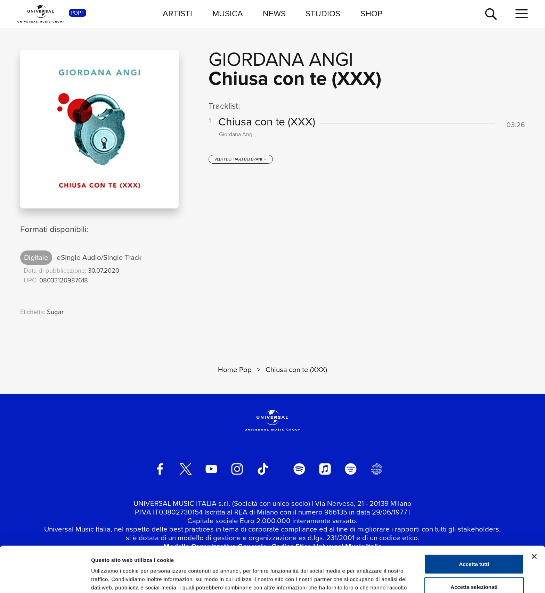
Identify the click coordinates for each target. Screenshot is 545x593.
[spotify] (299, 469)
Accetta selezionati (473, 548)
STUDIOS (323, 13)
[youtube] (211, 469)
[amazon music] (350, 469)
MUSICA (227, 13)
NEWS (274, 13)
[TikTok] (262, 469)
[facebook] (160, 469)
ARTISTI (177, 13)
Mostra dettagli (365, 579)
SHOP (371, 13)
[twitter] (185, 469)
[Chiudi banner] (534, 517)
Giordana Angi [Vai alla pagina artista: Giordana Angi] (281, 59)
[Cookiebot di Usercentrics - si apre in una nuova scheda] (45, 579)
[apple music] (325, 469)
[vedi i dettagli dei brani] (240, 159)
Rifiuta (474, 570)
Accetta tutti (474, 525)
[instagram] (237, 469)
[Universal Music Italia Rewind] (376, 469)
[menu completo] (521, 13)
